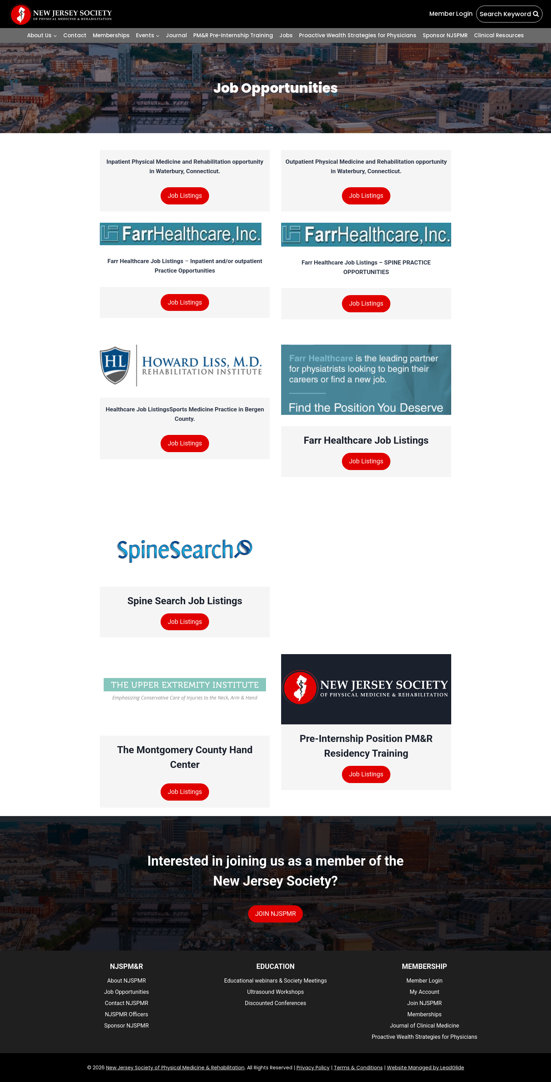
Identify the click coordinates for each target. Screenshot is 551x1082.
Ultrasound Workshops (275, 992)
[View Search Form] (509, 14)
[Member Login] (451, 14)
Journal (176, 35)
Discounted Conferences (275, 1003)
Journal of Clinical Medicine (424, 1025)
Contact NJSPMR (126, 1003)
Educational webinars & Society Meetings (275, 980)
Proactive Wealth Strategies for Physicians (357, 35)
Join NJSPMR (424, 1003)
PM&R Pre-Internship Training (233, 35)
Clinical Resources (499, 35)
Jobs (286, 35)
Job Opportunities (126, 992)
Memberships (111, 35)
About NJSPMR (126, 980)
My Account (425, 992)
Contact (74, 35)
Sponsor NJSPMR (445, 35)
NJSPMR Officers (126, 1014)
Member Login (425, 980)
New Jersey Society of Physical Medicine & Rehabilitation (175, 1067)
